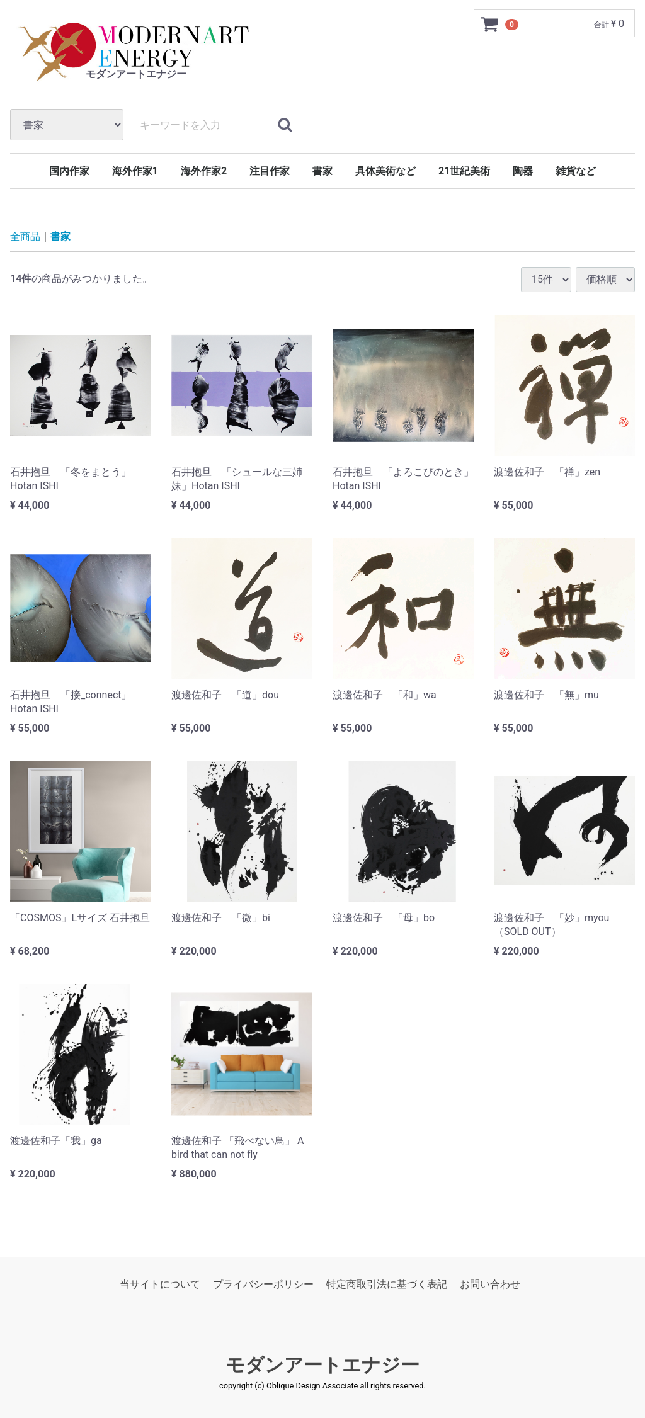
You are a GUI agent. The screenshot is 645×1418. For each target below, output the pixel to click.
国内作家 (69, 171)
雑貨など (576, 171)
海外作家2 (204, 171)
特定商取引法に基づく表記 (386, 1284)
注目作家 (269, 171)
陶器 (523, 171)
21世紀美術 (464, 171)
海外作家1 (135, 171)
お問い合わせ (490, 1284)
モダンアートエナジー (322, 1365)
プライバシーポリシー (263, 1284)
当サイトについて (160, 1284)
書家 (322, 171)
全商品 (25, 236)
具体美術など (385, 171)
